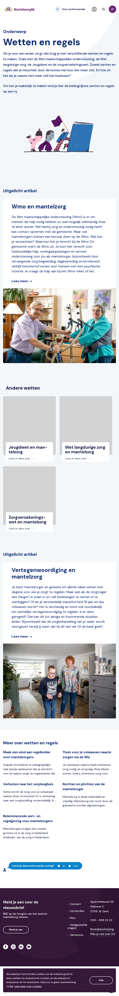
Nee (75, 865)
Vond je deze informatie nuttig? (33, 866)
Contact (74, 904)
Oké (101, 980)
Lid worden (75, 911)
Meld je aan (16, 929)
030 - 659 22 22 (101, 920)
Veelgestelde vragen (77, 926)
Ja (64, 865)
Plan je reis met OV (102, 934)
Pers (71, 918)
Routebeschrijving (102, 929)
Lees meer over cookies (28, 986)
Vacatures (75, 935)
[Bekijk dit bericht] (29, 452)
